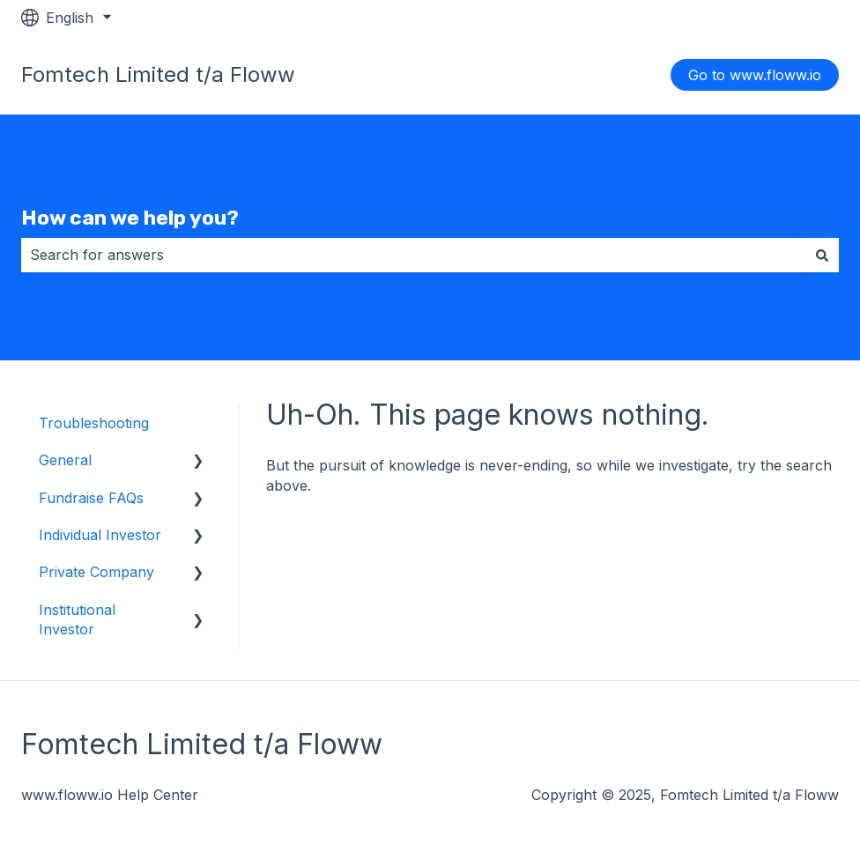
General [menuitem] (65, 460)
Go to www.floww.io (754, 75)
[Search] (822, 254)
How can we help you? (130, 217)
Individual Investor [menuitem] (100, 535)
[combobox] (413, 254)
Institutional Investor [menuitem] (77, 619)
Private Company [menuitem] (96, 572)
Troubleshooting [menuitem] (94, 423)
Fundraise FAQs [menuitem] (91, 498)
